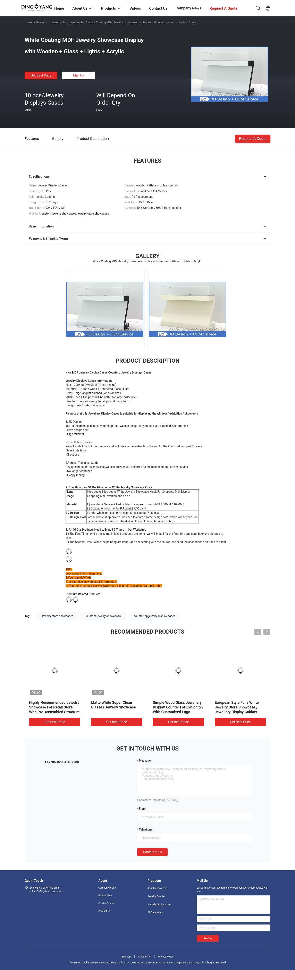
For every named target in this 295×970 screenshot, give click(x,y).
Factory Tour (105, 895)
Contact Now (152, 852)
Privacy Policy (165, 956)
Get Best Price (41, 75)
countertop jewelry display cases (154, 616)
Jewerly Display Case (159, 904)
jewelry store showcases (58, 616)
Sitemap (126, 956)
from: (142, 808)
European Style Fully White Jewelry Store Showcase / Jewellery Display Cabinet (237, 707)
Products (42, 22)
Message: (145, 760)
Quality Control (106, 903)
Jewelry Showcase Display (68, 22)
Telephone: (146, 829)
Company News (188, 8)
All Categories (155, 912)
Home (28, 22)
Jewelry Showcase (158, 888)
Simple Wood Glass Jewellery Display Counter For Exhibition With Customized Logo (178, 707)
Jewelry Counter (156, 896)
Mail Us (78, 75)
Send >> (207, 938)
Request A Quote (253, 138)
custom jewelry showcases (103, 616)
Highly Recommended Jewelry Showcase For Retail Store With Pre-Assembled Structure (54, 707)
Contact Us (104, 911)
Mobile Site (144, 956)
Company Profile (107, 887)
